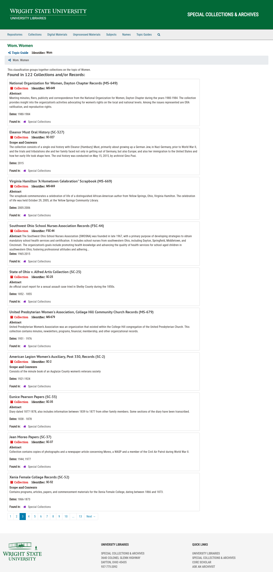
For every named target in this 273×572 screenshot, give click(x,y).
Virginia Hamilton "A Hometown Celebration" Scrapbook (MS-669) (60, 181)
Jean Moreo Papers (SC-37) (30, 437)
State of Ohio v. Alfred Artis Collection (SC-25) (45, 271)
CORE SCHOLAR (201, 562)
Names (126, 34)
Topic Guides (144, 34)
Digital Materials (57, 34)
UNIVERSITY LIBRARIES (206, 553)
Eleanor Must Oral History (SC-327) (36, 132)
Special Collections (39, 121)
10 (66, 516)
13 (80, 516)
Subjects (111, 34)
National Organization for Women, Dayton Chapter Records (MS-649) (63, 83)
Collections (35, 34)
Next (91, 516)
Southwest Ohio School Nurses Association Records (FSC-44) (56, 225)
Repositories (14, 34)
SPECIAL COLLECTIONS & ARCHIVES (213, 558)
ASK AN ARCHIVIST (203, 566)
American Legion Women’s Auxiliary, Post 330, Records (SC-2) (57, 356)
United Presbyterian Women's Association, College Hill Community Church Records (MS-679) (81, 312)
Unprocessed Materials (86, 34)
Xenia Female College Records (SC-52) (39, 477)
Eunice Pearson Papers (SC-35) (33, 396)
